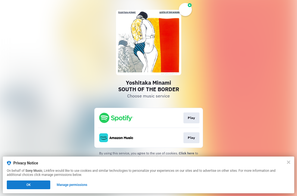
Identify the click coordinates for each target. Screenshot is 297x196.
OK (28, 185)
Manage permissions (72, 185)
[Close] (288, 162)
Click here (186, 153)
